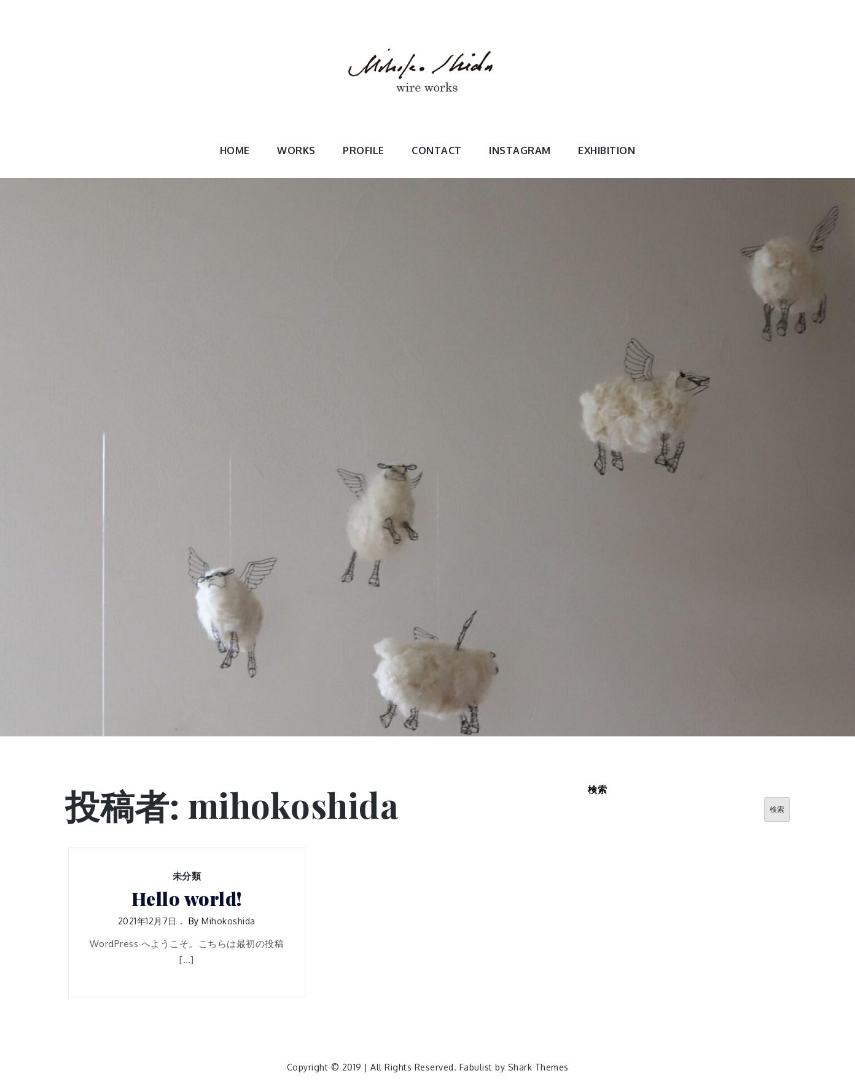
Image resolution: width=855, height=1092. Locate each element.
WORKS (296, 150)
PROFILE (364, 150)
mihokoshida (228, 921)
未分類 (187, 876)
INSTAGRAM (520, 150)
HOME (235, 150)
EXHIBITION (606, 150)
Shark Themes (538, 1067)
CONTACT (437, 150)
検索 (597, 789)
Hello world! (186, 899)
